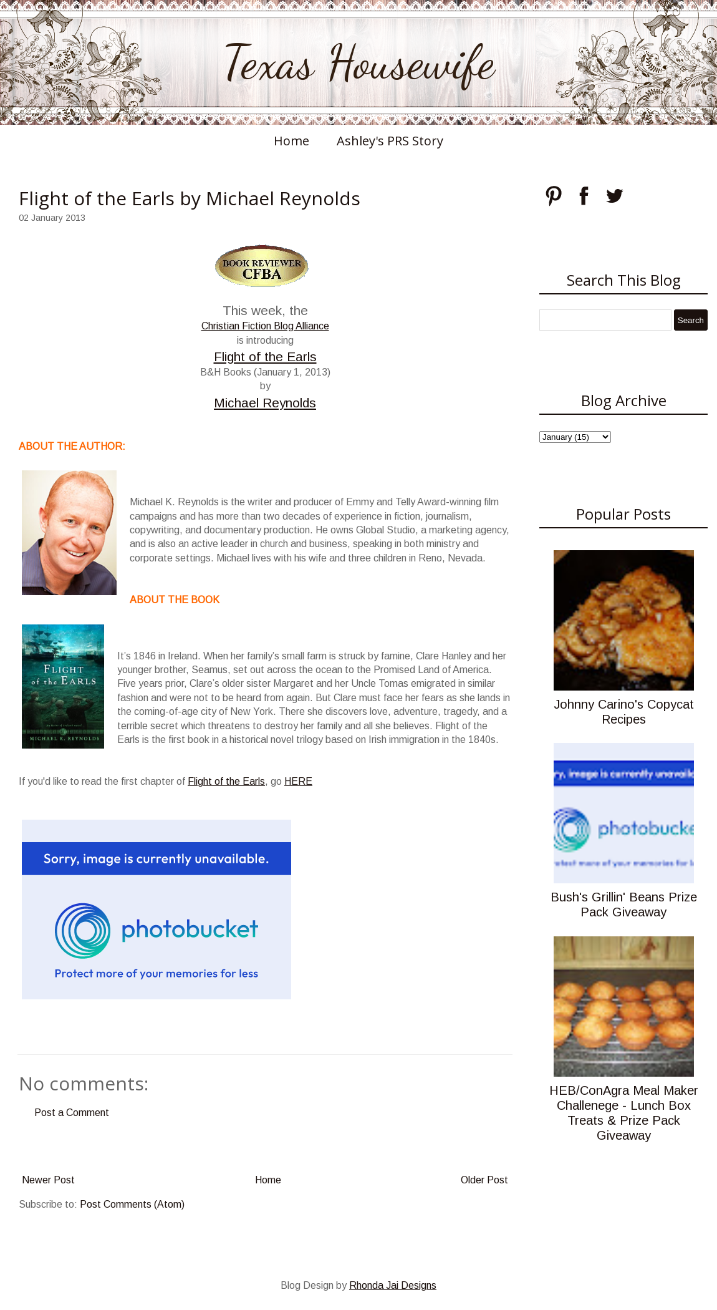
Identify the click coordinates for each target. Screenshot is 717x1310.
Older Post (484, 1180)
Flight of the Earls (265, 356)
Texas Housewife (358, 62)
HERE (298, 781)
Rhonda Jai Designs (392, 1285)
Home (291, 140)
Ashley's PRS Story (390, 140)
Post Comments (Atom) (132, 1204)
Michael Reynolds (265, 402)
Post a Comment (71, 1112)
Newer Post (48, 1180)
